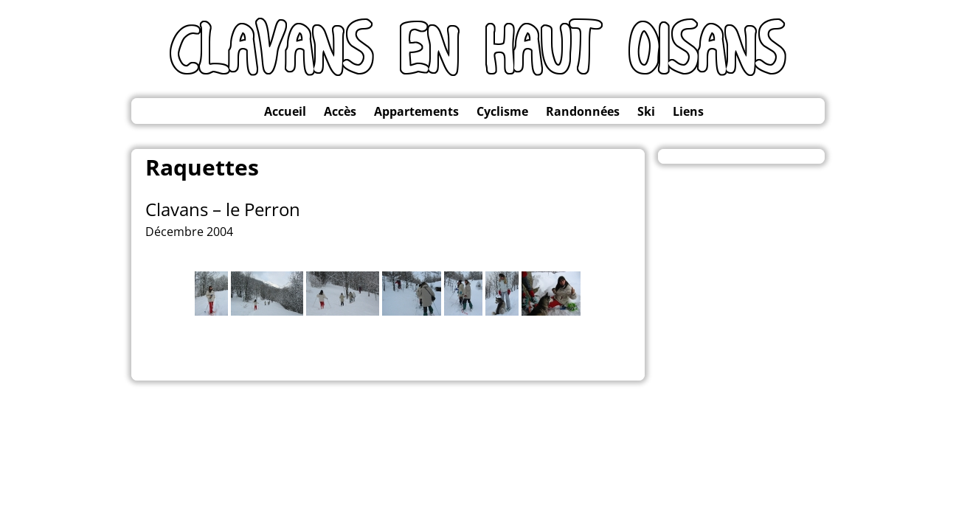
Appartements (416, 111)
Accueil (285, 111)
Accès (340, 111)
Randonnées (583, 111)
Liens (688, 111)
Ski (646, 111)
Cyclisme (502, 111)
